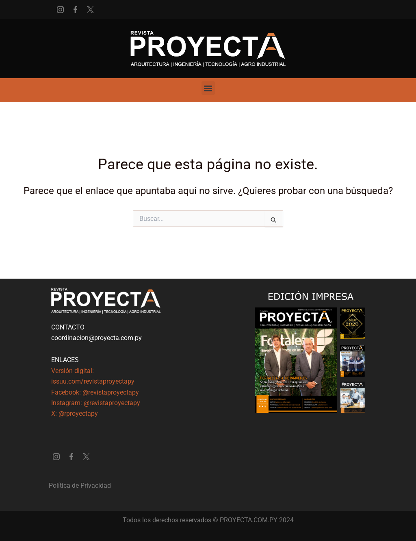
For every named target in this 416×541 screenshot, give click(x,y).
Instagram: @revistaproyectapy (95, 403)
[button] (208, 88)
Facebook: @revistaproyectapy (95, 392)
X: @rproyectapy (74, 413)
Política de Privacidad (80, 485)
